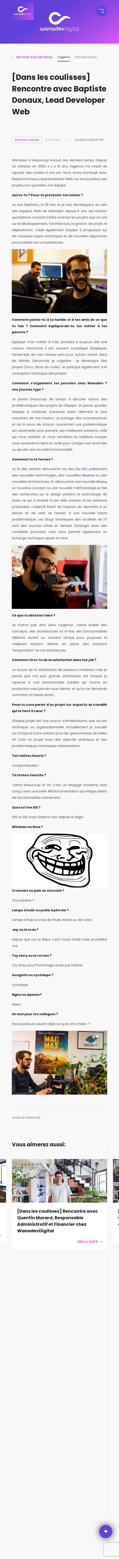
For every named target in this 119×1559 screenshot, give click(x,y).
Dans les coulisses (27, 140)
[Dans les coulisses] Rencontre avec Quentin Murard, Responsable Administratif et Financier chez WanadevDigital (57, 1221)
